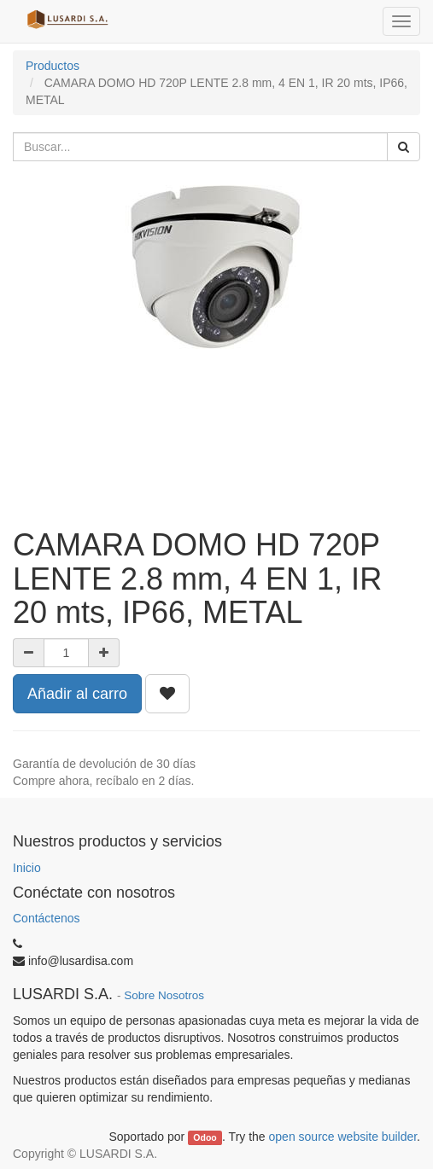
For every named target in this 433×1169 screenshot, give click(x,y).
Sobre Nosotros (164, 995)
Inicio (27, 868)
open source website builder (343, 1136)
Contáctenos (46, 918)
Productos (52, 66)
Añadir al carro (77, 693)
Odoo (204, 1137)
